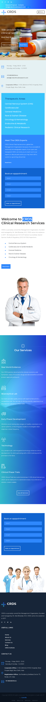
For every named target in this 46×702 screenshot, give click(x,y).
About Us (8, 637)
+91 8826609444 (12, 74)
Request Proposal (10, 4)
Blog (6, 644)
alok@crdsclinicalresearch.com (32, 4)
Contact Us (8, 642)
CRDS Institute (10, 647)
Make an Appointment (9, 44)
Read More (23, 44)
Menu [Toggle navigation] (40, 11)
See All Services (23, 492)
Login (7, 6)
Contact (34, 699)
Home (7, 634)
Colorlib (24, 697)
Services (8, 639)
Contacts (19, 4)
